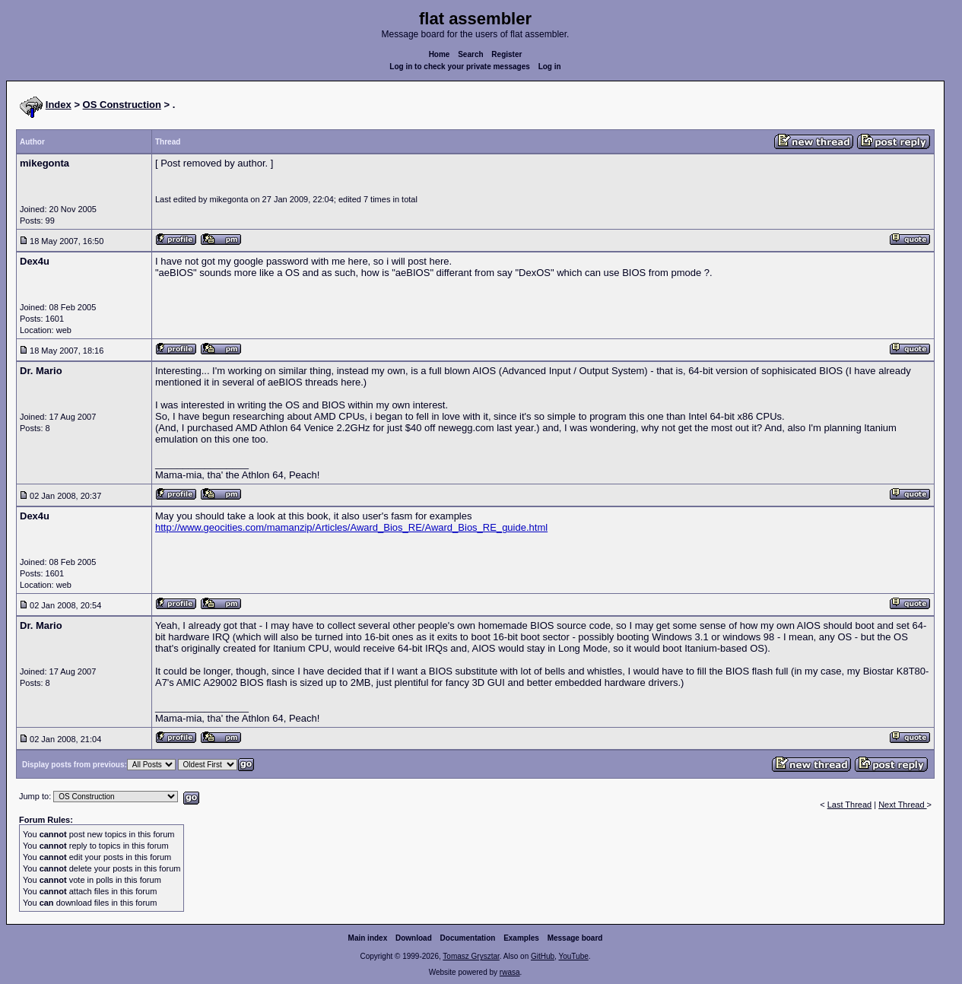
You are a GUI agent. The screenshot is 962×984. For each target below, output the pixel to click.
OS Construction (122, 104)
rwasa (510, 972)
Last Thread (849, 804)
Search (470, 54)
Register (506, 54)
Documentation (468, 938)
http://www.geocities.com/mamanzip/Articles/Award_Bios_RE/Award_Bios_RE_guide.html (351, 527)
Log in (549, 66)
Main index (368, 938)
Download (413, 938)
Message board (575, 938)
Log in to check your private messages (459, 66)
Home (439, 54)
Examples (521, 938)
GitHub (542, 956)
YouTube (573, 956)
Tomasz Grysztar (471, 956)
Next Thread (902, 804)
